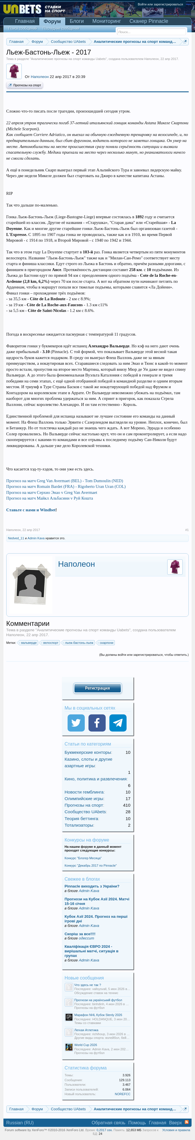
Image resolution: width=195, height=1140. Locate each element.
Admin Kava (35, 538)
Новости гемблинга (84, 792)
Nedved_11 (16, 538)
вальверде (28, 642)
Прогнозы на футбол (89, 1007)
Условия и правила (176, 1130)
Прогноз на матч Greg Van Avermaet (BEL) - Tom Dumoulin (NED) (64, 480)
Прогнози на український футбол (98, 1000)
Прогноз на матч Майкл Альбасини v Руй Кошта (49, 498)
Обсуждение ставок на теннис (96, 993)
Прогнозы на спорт (24, 85)
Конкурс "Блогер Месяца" (83, 858)
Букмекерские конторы (88, 752)
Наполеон (151, 59)
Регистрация (97, 688)
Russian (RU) (20, 1122)
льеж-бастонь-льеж (78, 642)
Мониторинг (106, 21)
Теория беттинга (81, 818)
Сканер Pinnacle (148, 21)
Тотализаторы (79, 825)
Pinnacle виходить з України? (92, 886)
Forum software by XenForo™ (44, 1130)
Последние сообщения (61, 29)
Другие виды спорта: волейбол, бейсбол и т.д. (107, 1037)
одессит (86, 938)
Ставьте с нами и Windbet (31, 510)
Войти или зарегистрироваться (160, 4)
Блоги (77, 21)
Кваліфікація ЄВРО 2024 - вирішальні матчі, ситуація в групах (92, 951)
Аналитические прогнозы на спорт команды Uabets (68, 59)
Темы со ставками (87, 1023)
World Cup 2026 (85, 1045)
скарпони (105, 642)
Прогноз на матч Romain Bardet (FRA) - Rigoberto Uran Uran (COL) (66, 486)
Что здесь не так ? (87, 985)
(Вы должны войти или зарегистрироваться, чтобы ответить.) (144, 654)
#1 (187, 530)
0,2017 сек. (104, 1130)
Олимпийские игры (84, 798)
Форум (52, 21)
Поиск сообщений (23, 29)
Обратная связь (108, 1122)
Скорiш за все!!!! (80, 934)
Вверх (175, 1122)
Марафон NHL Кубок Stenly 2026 (98, 1015)
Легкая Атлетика (86, 1030)
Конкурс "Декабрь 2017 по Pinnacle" (91, 865)
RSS (187, 1122)
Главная (25, 21)
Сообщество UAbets (85, 811)
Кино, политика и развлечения (96, 778)
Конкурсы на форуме (87, 840)
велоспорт (50, 642)
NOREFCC (122, 1094)
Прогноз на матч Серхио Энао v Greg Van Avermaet (51, 492)
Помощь (137, 1122)
